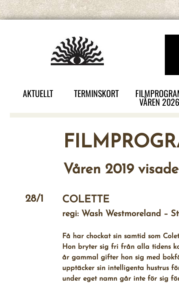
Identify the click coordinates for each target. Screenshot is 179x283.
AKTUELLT (38, 93)
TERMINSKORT (96, 93)
